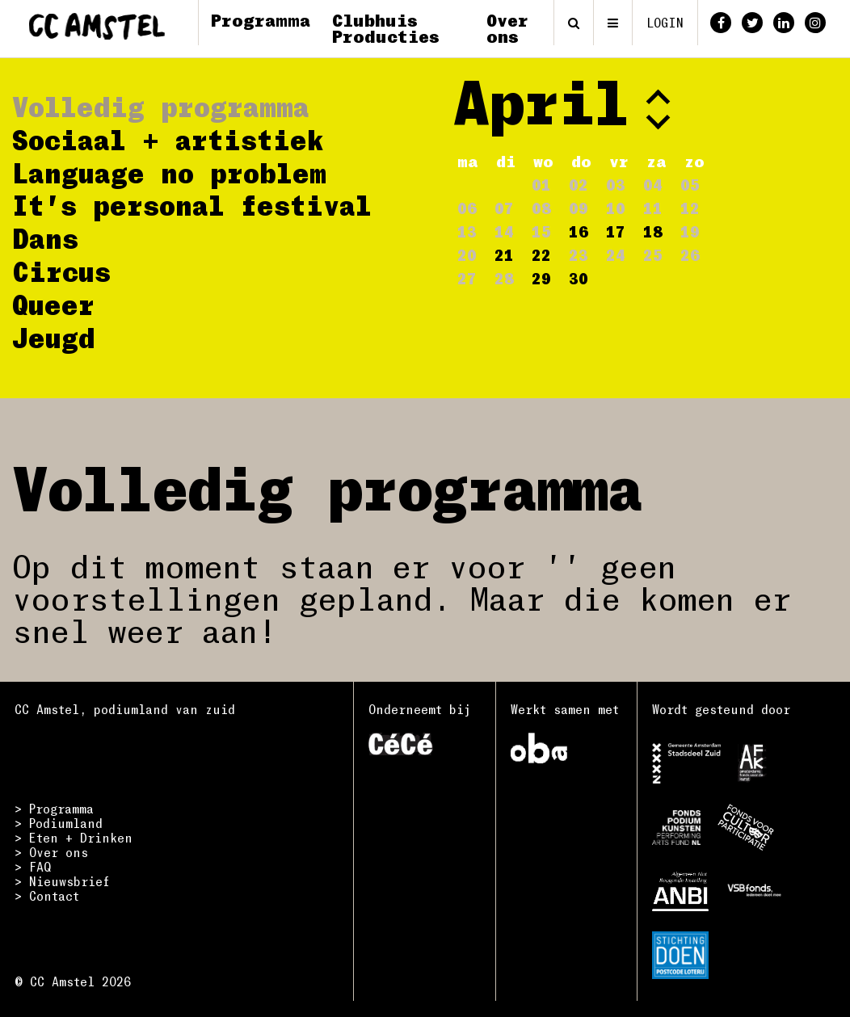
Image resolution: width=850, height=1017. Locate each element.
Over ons (507, 28)
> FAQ (33, 866)
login (665, 22)
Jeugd (53, 337)
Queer (53, 304)
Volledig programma (160, 106)
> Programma (54, 808)
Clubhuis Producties (386, 28)
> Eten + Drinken (74, 837)
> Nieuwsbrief (62, 881)
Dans (45, 237)
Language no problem (169, 172)
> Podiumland (59, 823)
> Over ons (51, 852)
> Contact (47, 896)
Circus (61, 271)
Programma (260, 20)
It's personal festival (192, 204)
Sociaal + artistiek (168, 139)
